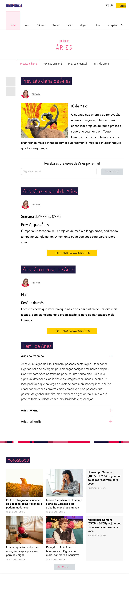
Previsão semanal (53, 63)
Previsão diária (28, 63)
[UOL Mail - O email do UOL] (107, 6)
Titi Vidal (36, 94)
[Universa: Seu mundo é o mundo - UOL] (14, 5)
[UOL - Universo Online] (24, 5)
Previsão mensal (77, 63)
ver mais (64, 567)
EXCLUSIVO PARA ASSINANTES (72, 253)
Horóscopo (64, 40)
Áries (64, 47)
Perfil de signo (101, 63)
